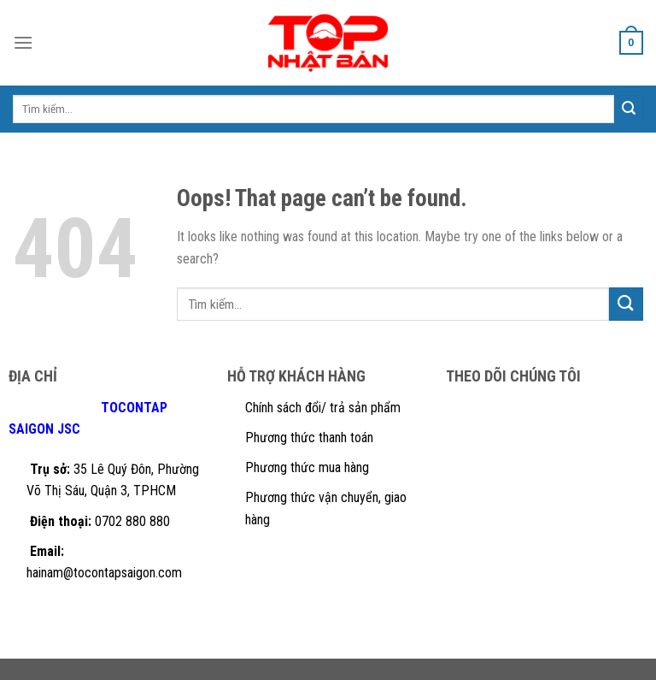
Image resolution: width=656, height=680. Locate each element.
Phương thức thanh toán (309, 437)
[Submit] (626, 304)
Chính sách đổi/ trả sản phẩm (323, 407)
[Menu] (23, 42)
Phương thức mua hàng (307, 467)
